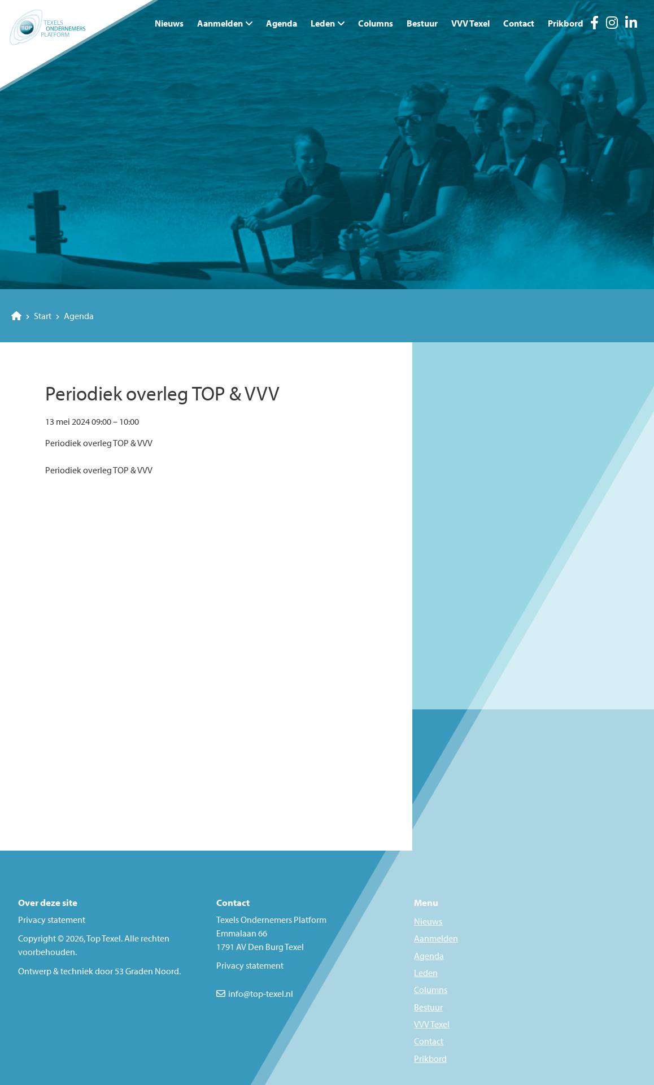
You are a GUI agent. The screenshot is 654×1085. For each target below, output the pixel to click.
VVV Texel (470, 23)
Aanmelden (220, 23)
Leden (323, 23)
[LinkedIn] (631, 24)
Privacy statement (51, 919)
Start (31, 315)
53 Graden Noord (147, 971)
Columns (375, 23)
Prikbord (565, 23)
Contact (518, 23)
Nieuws (169, 23)
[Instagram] (612, 24)
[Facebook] (594, 24)
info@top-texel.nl (260, 993)
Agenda (281, 23)
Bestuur (422, 23)
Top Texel (103, 938)
